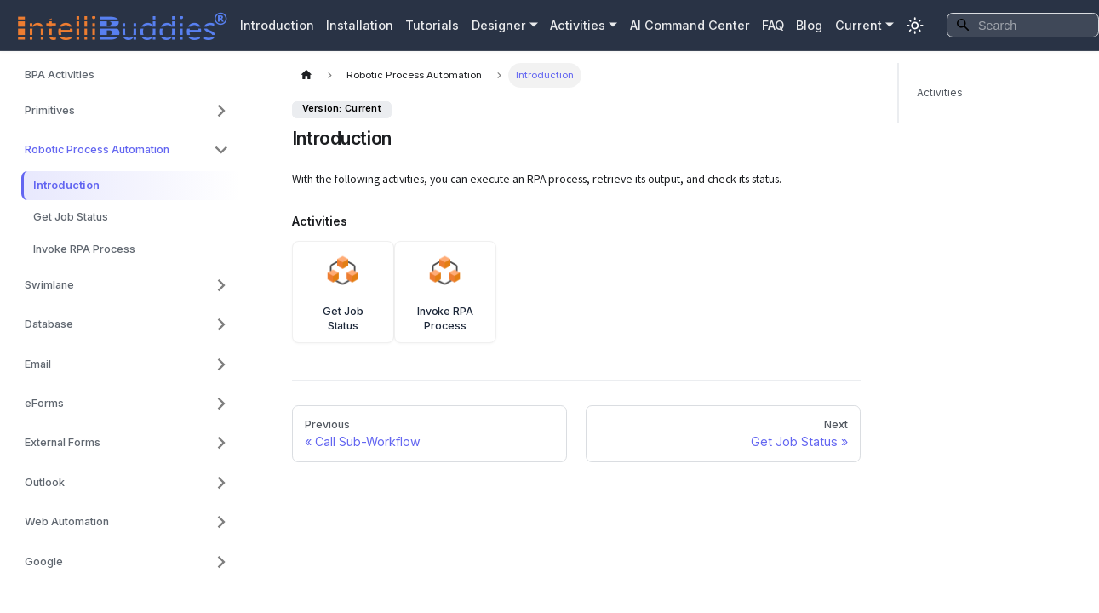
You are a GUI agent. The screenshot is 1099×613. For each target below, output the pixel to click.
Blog (809, 25)
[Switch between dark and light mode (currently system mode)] (915, 25)
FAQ (773, 25)
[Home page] (306, 75)
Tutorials (432, 25)
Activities (940, 93)
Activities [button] (577, 25)
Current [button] (858, 25)
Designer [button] (499, 25)
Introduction (277, 25)
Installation (359, 25)
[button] (126, 110)
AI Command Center (690, 25)
